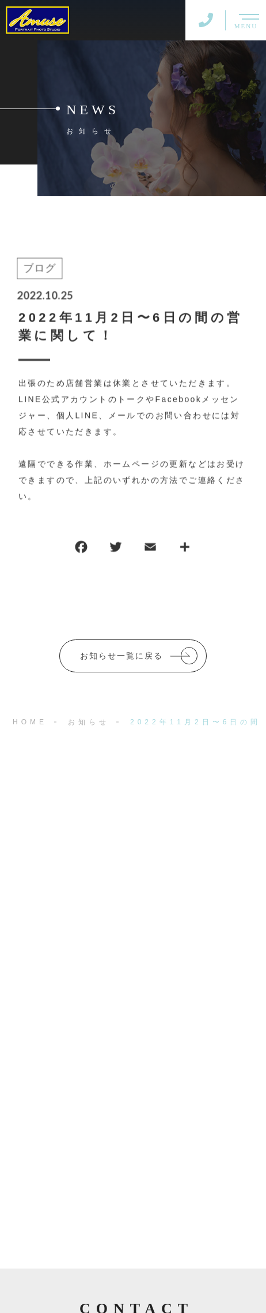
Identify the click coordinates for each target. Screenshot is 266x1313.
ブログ (38, 269)
